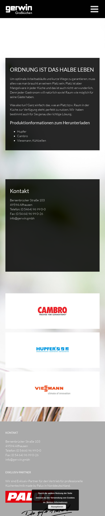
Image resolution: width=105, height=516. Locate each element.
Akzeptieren (57, 507)
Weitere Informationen (56, 502)
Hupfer (22, 131)
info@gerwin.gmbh (22, 218)
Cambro (22, 136)
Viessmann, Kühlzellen (31, 140)
